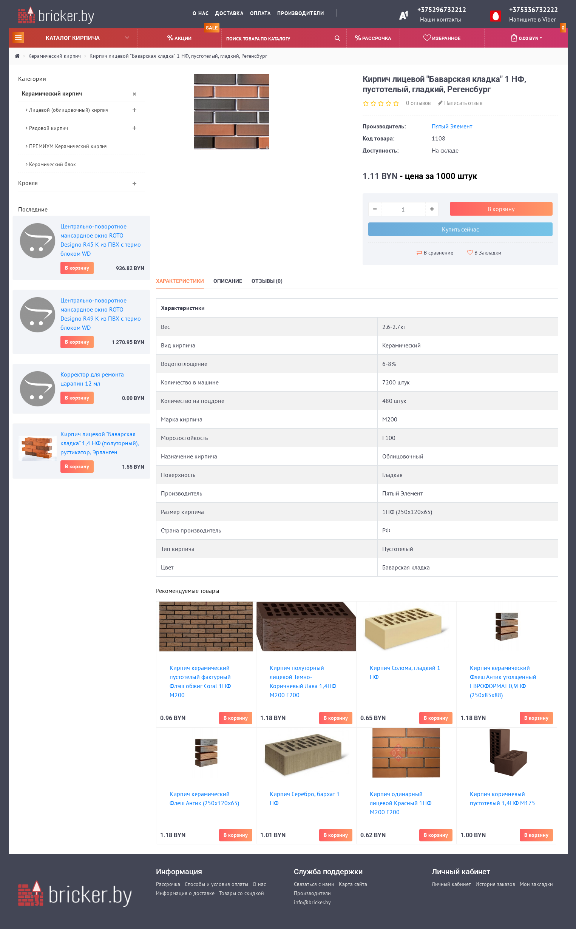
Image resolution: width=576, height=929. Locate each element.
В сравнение (435, 252)
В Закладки (484, 252)
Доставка (229, 13)
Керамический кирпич (54, 55)
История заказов (495, 884)
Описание (227, 281)
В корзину (77, 267)
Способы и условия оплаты (216, 884)
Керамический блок (51, 164)
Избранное (441, 38)
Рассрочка (168, 884)
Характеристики (180, 281)
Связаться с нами (314, 884)
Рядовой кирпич (47, 128)
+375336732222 (533, 9)
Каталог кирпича (71, 37)
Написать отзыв (460, 102)
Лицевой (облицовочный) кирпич (67, 109)
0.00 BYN (538, 35)
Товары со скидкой (241, 893)
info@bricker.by (312, 902)
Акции (193, 35)
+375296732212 (441, 9)
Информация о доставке (185, 893)
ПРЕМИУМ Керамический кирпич (67, 146)
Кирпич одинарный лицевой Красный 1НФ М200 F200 (400, 803)
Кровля (28, 183)
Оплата (260, 13)
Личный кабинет (451, 884)
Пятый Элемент (452, 126)
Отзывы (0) (267, 281)
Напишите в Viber (532, 19)
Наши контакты (440, 19)
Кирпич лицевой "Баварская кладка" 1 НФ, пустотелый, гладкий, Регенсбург (178, 55)
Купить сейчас (460, 229)
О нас (201, 13)
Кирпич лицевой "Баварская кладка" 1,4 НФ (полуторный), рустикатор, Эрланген (99, 443)
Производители (300, 13)
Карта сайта (353, 884)
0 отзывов (418, 102)
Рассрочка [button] (373, 38)
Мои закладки (536, 884)
